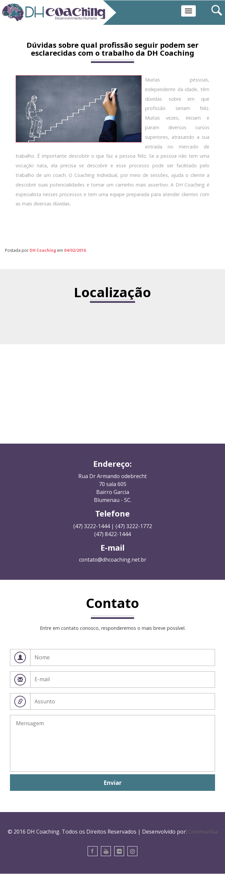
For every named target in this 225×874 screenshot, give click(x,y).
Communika (203, 831)
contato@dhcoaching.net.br (112, 560)
